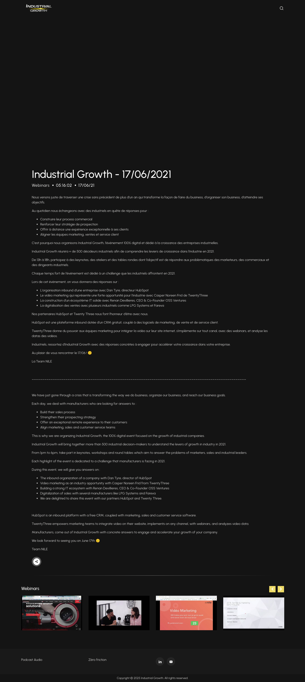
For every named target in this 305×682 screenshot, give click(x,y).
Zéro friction (98, 660)
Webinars (41, 185)
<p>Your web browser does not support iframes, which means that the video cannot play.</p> (152, 86)
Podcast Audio (31, 660)
